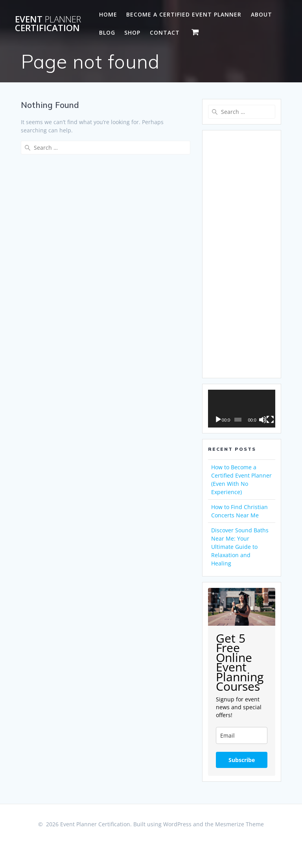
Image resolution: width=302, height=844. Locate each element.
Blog (107, 32)
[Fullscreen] (270, 420)
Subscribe (241, 760)
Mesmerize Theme (239, 824)
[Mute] (263, 420)
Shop (132, 32)
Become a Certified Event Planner (183, 14)
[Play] (218, 420)
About (261, 14)
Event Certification (48, 24)
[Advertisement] (241, 254)
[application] (241, 409)
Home (108, 14)
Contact (165, 32)
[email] (241, 735)
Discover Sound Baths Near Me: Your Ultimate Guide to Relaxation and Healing (240, 546)
